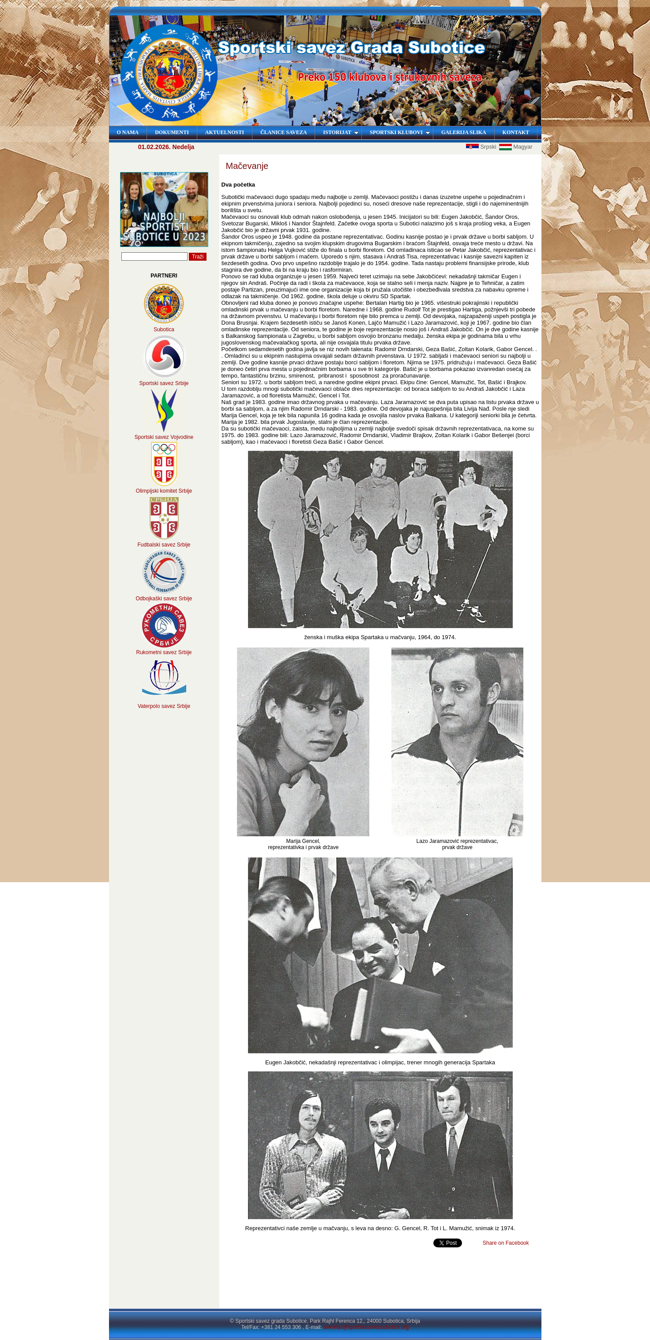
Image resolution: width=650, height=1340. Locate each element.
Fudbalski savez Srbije (163, 545)
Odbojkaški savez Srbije (163, 598)
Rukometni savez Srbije (164, 652)
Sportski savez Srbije (163, 383)
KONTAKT (516, 132)
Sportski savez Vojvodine (164, 437)
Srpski (482, 146)
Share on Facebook (506, 1243)
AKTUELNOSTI (224, 132)
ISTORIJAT (341, 132)
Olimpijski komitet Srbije (164, 491)
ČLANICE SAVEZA (283, 132)
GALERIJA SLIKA (463, 132)
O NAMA (128, 132)
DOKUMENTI (172, 132)
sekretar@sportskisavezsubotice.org (366, 1327)
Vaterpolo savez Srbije (164, 706)
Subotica (164, 329)
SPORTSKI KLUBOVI (400, 132)
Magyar (515, 146)
